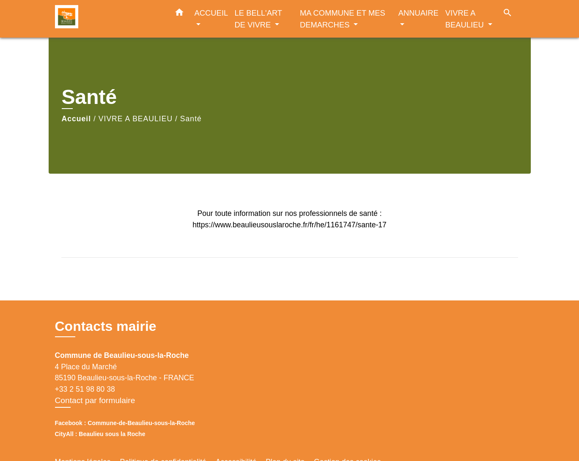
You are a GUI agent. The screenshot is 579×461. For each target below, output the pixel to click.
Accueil (76, 119)
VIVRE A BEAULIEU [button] (465, 18)
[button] (179, 14)
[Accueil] (108, 19)
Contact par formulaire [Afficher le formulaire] (95, 400)
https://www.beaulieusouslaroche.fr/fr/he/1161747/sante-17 (289, 225)
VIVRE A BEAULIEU (136, 119)
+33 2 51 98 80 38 (85, 389)
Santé (191, 119)
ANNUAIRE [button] (418, 12)
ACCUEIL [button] (211, 12)
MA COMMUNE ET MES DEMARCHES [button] (342, 18)
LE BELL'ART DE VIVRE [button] (258, 18)
